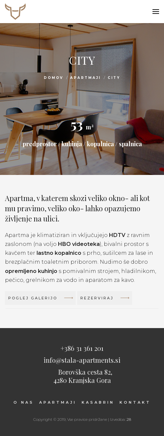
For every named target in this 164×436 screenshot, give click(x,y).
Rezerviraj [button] (104, 300)
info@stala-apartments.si (82, 359)
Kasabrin (98, 402)
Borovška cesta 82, (82, 375)
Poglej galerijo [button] (40, 300)
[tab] (82, 299)
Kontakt (135, 402)
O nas (24, 402)
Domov (53, 78)
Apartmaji (85, 78)
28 (128, 419)
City (114, 78)
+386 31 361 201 (82, 348)
